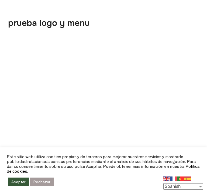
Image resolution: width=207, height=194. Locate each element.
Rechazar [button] (41, 181)
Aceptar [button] (18, 181)
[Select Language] (183, 186)
